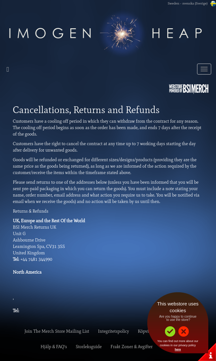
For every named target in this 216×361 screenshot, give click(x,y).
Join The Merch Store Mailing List (56, 331)
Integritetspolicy (113, 331)
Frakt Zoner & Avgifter (131, 346)
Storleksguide (89, 346)
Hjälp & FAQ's (53, 346)
